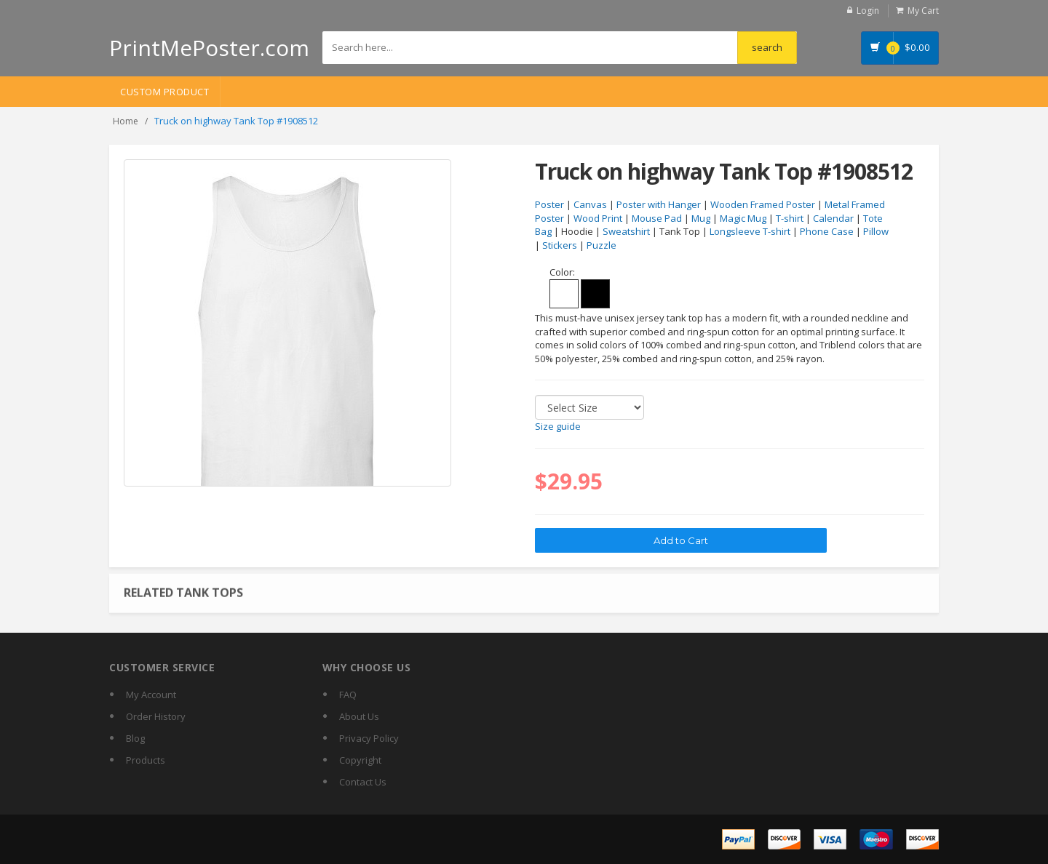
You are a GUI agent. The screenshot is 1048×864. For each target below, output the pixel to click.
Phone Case (827, 231)
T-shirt (789, 218)
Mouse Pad (657, 218)
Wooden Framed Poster (762, 204)
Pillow (876, 231)
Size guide (558, 426)
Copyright (360, 760)
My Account (151, 694)
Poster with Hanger (658, 204)
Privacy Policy (369, 738)
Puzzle (601, 245)
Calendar (833, 218)
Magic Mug (743, 218)
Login (868, 10)
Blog (135, 738)
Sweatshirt (626, 231)
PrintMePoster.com (209, 48)
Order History (156, 716)
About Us (359, 716)
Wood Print (597, 218)
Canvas (590, 204)
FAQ (348, 694)
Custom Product (164, 91)
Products (145, 760)
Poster (549, 204)
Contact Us (362, 781)
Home (125, 121)
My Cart (923, 10)
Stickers (559, 245)
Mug (700, 218)
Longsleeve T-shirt (750, 231)
